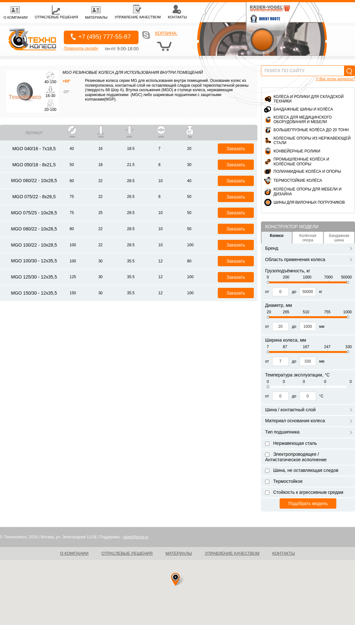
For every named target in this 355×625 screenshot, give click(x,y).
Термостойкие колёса (297, 180)
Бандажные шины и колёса (303, 109)
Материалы (179, 553)
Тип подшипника (308, 432)
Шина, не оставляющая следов (301, 470)
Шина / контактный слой (308, 409)
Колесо (276, 235)
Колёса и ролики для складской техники (308, 98)
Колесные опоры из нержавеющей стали (311, 140)
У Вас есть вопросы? (335, 79)
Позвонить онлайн (81, 48)
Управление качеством (232, 553)
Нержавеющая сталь (291, 443)
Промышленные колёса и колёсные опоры (301, 161)
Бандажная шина (339, 237)
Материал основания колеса (308, 420)
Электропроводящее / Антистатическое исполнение (296, 457)
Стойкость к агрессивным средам (304, 492)
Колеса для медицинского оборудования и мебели (302, 119)
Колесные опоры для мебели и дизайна (307, 191)
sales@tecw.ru (135, 537)
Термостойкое (283, 481)
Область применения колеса (308, 259)
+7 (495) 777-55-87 (104, 36)
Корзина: (166, 33)
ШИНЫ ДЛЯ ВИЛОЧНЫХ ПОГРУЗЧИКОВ (309, 202)
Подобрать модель (308, 503)
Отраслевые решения (127, 553)
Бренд (308, 248)
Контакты (283, 553)
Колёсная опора (307, 237)
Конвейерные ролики (296, 151)
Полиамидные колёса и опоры (307, 171)
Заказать (235, 148)
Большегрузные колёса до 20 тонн (311, 130)
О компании (74, 553)
